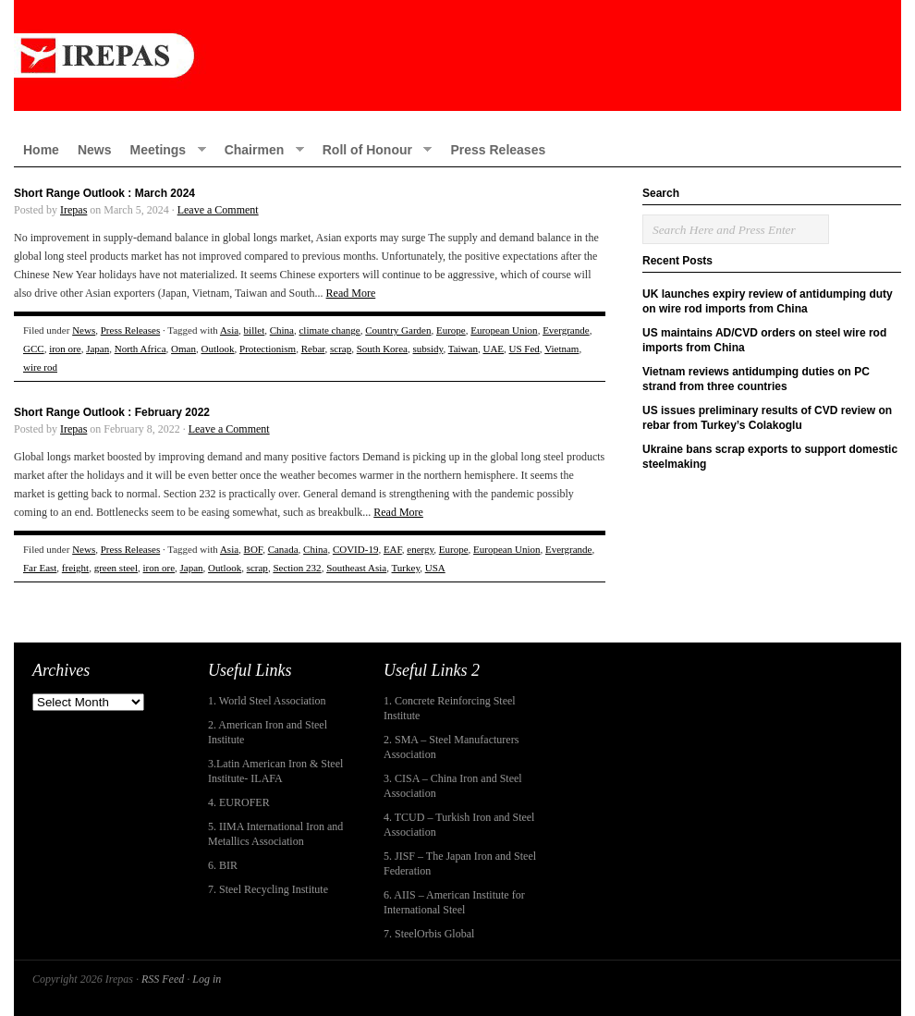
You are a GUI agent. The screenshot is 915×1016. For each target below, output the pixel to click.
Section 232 (297, 567)
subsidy (428, 348)
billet (254, 330)
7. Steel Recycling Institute (268, 889)
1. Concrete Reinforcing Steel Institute (450, 708)
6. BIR (223, 865)
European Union (503, 330)
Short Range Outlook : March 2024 (104, 193)
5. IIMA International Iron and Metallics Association (275, 834)
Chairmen (259, 149)
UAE (493, 348)
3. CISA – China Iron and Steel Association (453, 786)
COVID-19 (356, 549)
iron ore (65, 348)
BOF (253, 549)
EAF (393, 549)
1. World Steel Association (266, 700)
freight (75, 567)
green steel (116, 567)
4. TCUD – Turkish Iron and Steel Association (459, 825)
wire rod (40, 367)
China (282, 330)
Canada (283, 549)
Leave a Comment (218, 209)
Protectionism (267, 348)
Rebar (313, 348)
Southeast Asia (356, 567)
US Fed (524, 348)
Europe (451, 330)
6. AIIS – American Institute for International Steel (454, 902)
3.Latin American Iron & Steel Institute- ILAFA (275, 771)
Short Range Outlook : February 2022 (112, 412)
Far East (39, 567)
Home (41, 149)
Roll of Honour (373, 149)
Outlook (217, 348)
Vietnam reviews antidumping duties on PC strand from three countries (756, 379)
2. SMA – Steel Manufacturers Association (451, 747)
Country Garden (398, 330)
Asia (229, 330)
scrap (340, 348)
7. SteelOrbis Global (429, 933)
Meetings (162, 149)
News (95, 149)
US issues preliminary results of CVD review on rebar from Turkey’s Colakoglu (767, 418)
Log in (206, 979)
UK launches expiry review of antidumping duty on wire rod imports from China (767, 301)
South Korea (382, 348)
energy (420, 549)
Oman (183, 348)
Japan (97, 348)
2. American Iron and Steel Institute (267, 732)
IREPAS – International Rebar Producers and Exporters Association (457, 55)
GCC (33, 348)
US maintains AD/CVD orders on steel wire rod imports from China (764, 340)
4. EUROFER (239, 802)
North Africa (140, 348)
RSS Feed (162, 979)
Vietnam (561, 348)
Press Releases (497, 149)
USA (435, 567)
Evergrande (566, 330)
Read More (351, 293)
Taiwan (463, 348)
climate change (329, 330)
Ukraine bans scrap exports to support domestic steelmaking (769, 457)
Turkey (406, 567)
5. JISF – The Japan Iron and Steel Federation (460, 863)
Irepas (73, 209)
